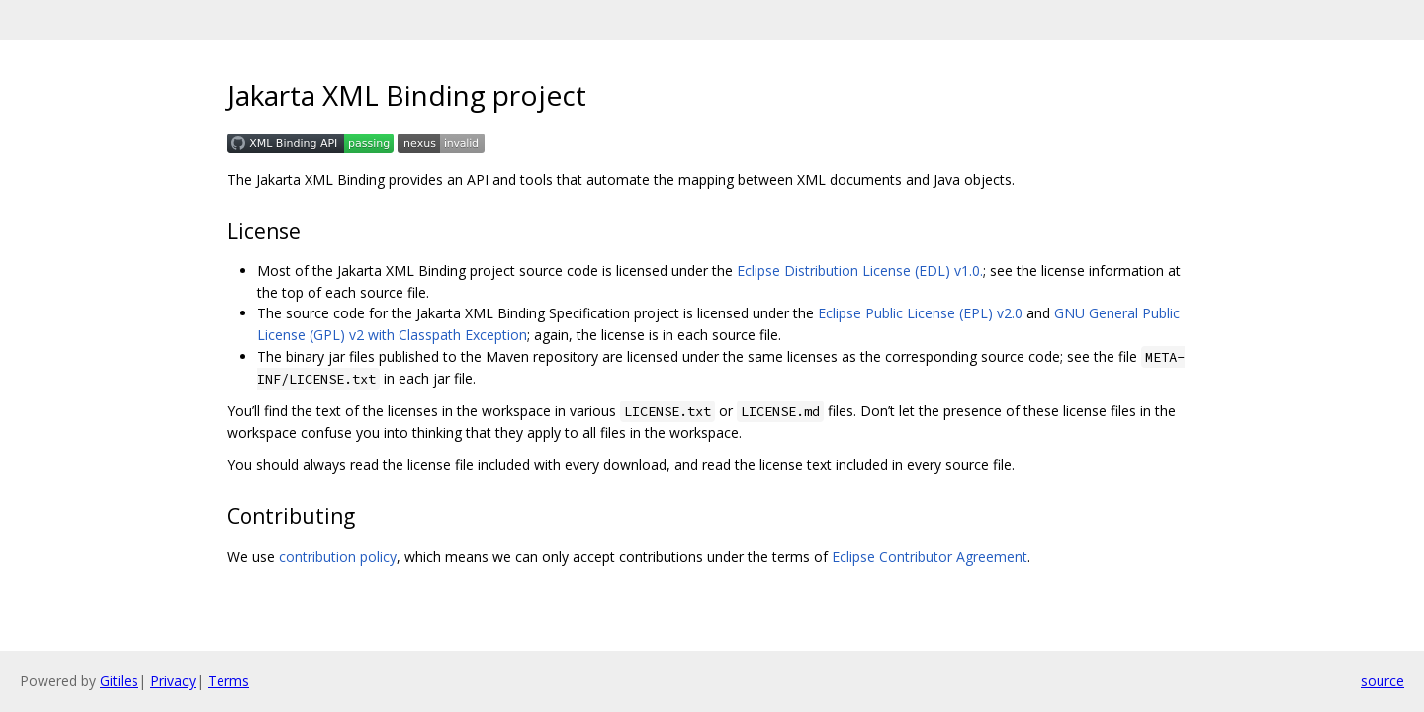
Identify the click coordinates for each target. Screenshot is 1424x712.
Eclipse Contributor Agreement (929, 556)
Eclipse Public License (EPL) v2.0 (920, 313)
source (1382, 680)
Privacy (173, 680)
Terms (228, 680)
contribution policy (338, 556)
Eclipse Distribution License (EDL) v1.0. (860, 270)
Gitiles (119, 680)
